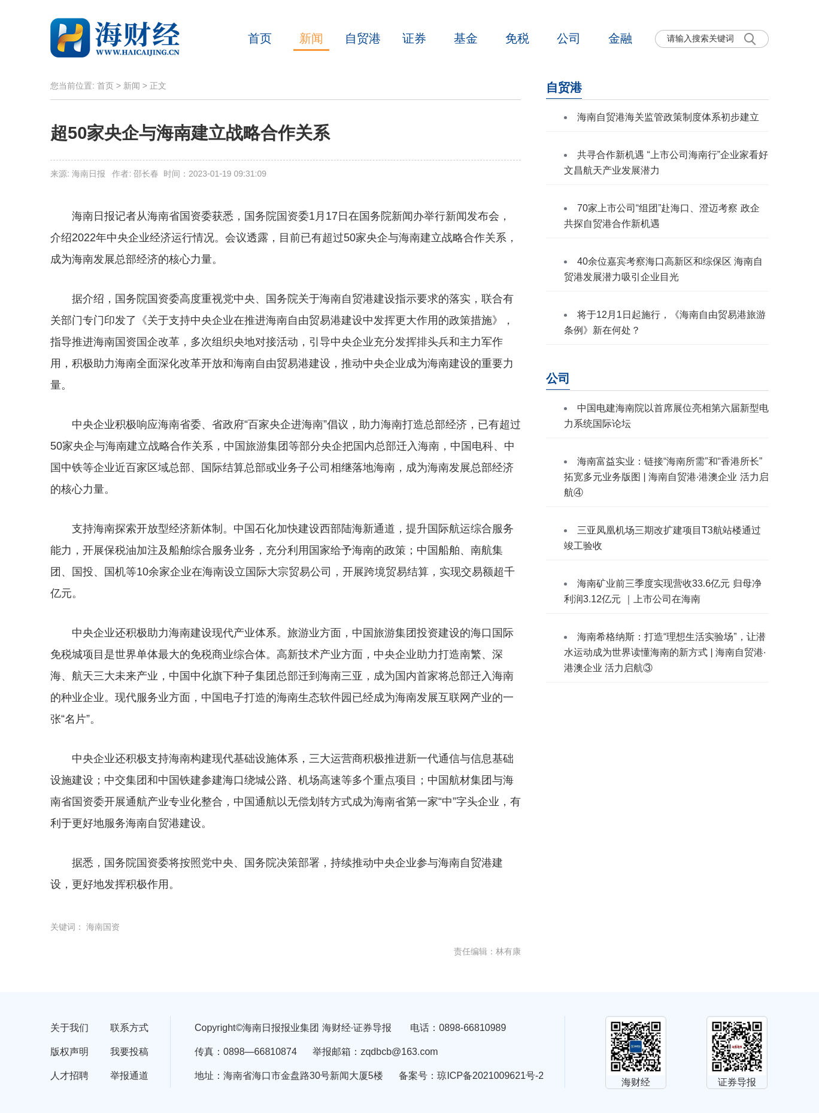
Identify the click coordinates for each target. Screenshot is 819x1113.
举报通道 (129, 1075)
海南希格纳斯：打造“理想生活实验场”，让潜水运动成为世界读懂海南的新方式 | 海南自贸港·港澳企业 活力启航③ (665, 652)
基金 (466, 38)
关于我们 (69, 1028)
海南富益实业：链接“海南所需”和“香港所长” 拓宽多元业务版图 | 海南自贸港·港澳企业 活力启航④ (666, 477)
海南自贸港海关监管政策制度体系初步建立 (668, 117)
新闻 (311, 38)
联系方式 (129, 1028)
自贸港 (363, 38)
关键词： (68, 927)
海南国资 (103, 927)
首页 (260, 38)
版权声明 (69, 1052)
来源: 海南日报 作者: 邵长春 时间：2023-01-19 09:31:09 (158, 173)
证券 (414, 38)
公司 (569, 38)
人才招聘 (69, 1075)
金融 (620, 38)
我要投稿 (129, 1052)
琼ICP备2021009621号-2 (490, 1075)
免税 (517, 38)
